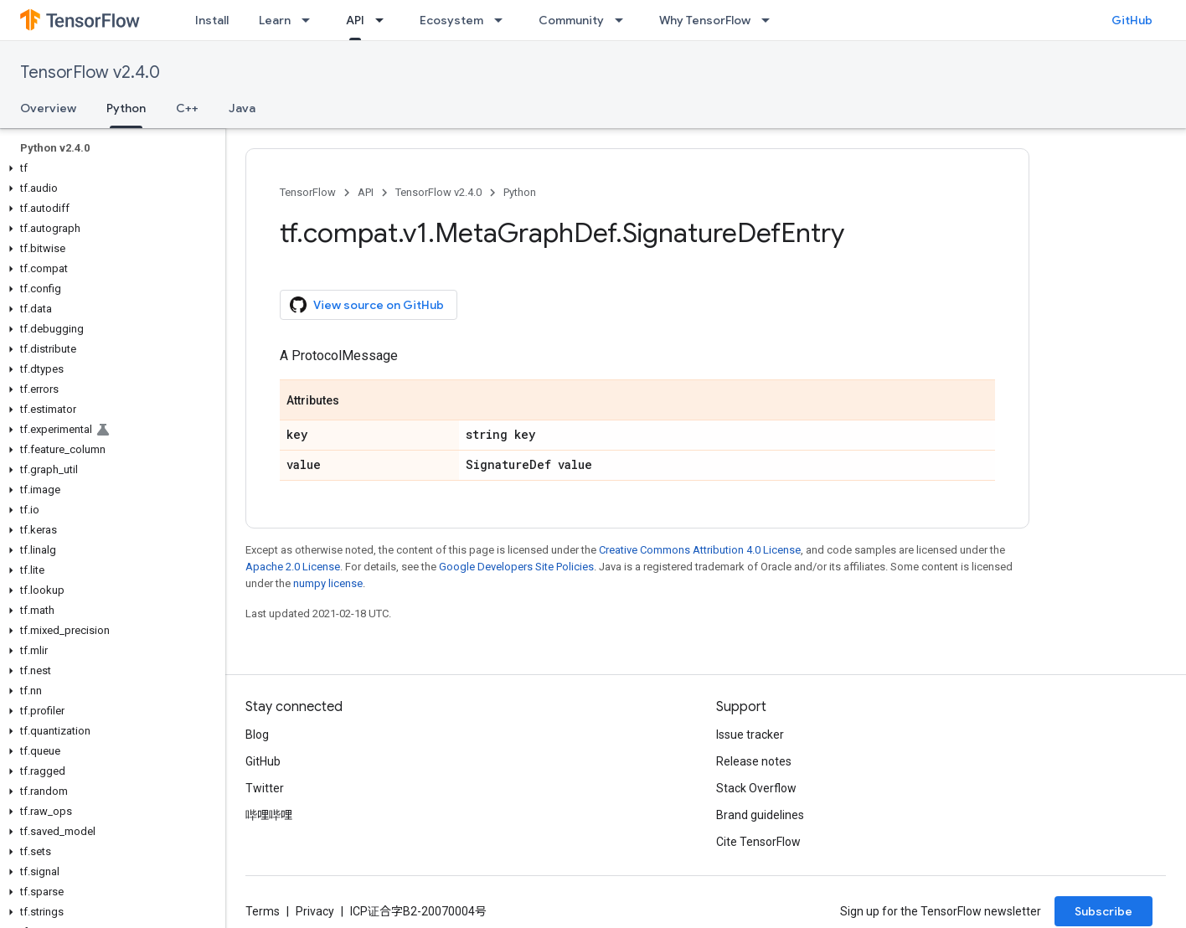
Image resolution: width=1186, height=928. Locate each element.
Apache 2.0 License (292, 566)
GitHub (1131, 20)
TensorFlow (308, 192)
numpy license (328, 583)
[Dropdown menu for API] (384, 20)
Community (571, 20)
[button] (109, 168)
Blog (257, 734)
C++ (187, 108)
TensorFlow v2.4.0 (90, 72)
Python (519, 192)
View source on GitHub (367, 304)
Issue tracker (750, 734)
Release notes (754, 761)
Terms (262, 911)
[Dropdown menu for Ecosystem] (503, 20)
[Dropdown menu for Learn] (311, 20)
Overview (48, 108)
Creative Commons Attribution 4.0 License (700, 550)
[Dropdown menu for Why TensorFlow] (770, 20)
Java (242, 108)
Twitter (264, 788)
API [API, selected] (355, 20)
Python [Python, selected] (126, 108)
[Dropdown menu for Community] (624, 20)
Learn (275, 20)
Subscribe (1103, 911)
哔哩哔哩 (268, 815)
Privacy (315, 911)
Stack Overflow (756, 788)
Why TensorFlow (704, 20)
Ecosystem (451, 20)
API (366, 192)
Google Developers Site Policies (516, 566)
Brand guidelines (760, 815)
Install (212, 20)
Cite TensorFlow (758, 841)
